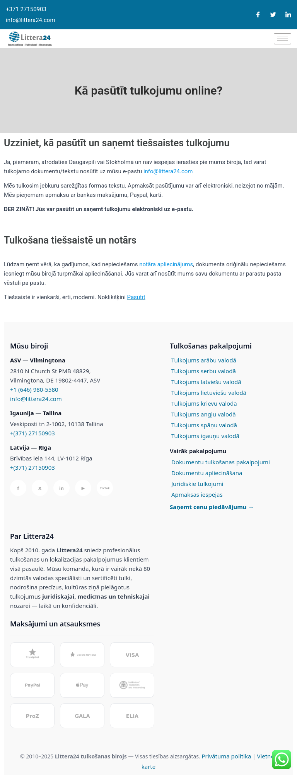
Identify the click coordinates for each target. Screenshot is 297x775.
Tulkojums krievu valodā (204, 403)
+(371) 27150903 (32, 433)
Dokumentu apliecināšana (206, 473)
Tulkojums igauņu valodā (205, 436)
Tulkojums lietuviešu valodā (208, 392)
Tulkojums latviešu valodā (206, 382)
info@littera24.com (36, 399)
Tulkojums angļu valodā (203, 414)
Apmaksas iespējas (197, 494)
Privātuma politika (226, 756)
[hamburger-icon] (282, 38)
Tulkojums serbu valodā (203, 371)
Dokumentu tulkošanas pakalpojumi (220, 462)
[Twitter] (273, 15)
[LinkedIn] (288, 15)
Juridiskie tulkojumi (197, 483)
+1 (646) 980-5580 (34, 389)
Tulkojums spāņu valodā (204, 425)
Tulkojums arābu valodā (203, 360)
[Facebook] (258, 15)
